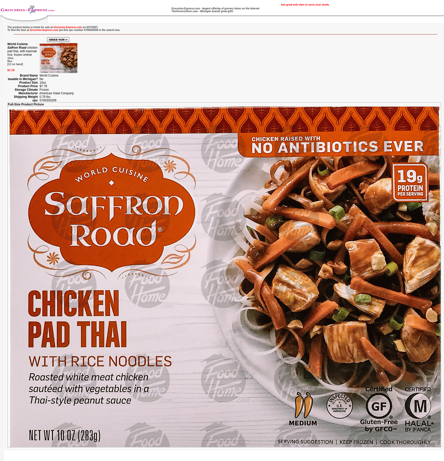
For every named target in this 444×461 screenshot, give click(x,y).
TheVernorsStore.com (185, 11)
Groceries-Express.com (186, 8)
